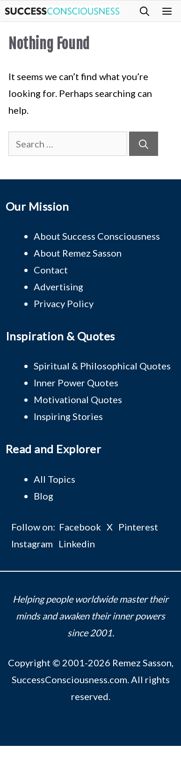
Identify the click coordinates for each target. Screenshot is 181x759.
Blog (43, 495)
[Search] (143, 144)
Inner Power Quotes (76, 382)
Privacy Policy (64, 303)
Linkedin (76, 543)
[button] (144, 11)
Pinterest (138, 526)
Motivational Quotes (78, 399)
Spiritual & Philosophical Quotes (102, 365)
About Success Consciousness (97, 236)
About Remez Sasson (78, 252)
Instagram (32, 543)
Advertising (58, 286)
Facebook (80, 526)
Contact (51, 269)
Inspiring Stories (68, 416)
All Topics (54, 479)
